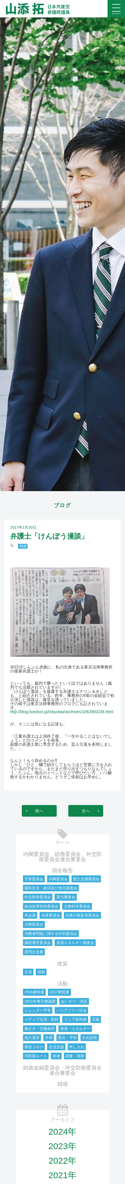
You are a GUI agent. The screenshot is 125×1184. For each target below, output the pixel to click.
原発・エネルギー (75, 1028)
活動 (62, 984)
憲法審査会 (65, 897)
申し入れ (76, 1047)
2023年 (63, 1146)
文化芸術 (89, 1037)
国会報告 (62, 870)
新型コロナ (33, 1047)
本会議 (30, 915)
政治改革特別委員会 (41, 906)
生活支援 (56, 1047)
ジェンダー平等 (37, 1010)
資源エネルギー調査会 (75, 942)
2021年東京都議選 (40, 1001)
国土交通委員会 (86, 879)
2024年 (63, 1131)
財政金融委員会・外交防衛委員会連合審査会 (62, 1070)
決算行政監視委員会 (82, 915)
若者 (56, 1056)
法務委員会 (33, 924)
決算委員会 (50, 915)
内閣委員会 (58, 879)
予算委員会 (33, 879)
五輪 (95, 1019)
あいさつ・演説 (74, 1001)
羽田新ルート (35, 1056)
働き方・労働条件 (39, 1028)
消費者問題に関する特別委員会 (50, 933)
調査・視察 (74, 1056)
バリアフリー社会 (71, 1010)
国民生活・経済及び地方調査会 (50, 888)
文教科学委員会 (77, 906)
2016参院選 (34, 992)
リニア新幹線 (75, 1019)
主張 (28, 972)
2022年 (63, 1160)
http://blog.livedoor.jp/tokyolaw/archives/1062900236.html (61, 711)
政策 (62, 964)
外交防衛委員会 (37, 897)
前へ (39, 811)
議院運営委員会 (37, 942)
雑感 (22, 546)
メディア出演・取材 (41, 1019)
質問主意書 (33, 952)
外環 (49, 1037)
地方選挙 (32, 1037)
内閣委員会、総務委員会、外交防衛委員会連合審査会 (62, 856)
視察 (41, 972)
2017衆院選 (59, 992)
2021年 (63, 1175)
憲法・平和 (67, 1037)
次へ (86, 811)
